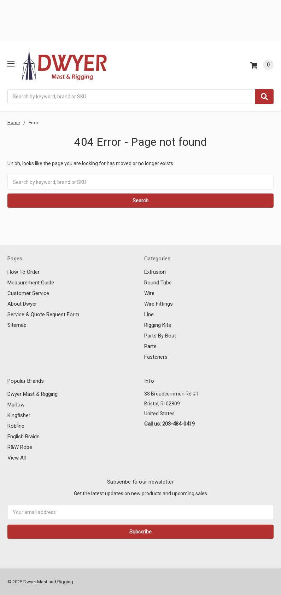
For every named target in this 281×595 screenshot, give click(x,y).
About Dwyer (22, 304)
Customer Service (28, 293)
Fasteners (156, 357)
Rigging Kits (157, 325)
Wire (149, 293)
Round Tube (158, 282)
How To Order (23, 272)
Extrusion (155, 272)
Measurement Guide (30, 282)
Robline (15, 426)
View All (16, 458)
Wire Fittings (158, 304)
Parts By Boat (160, 336)
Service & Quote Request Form (43, 314)
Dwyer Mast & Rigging (32, 394)
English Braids (23, 436)
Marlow (15, 405)
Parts (150, 346)
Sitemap (17, 325)
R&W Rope (19, 447)
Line (149, 314)
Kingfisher (18, 415)
